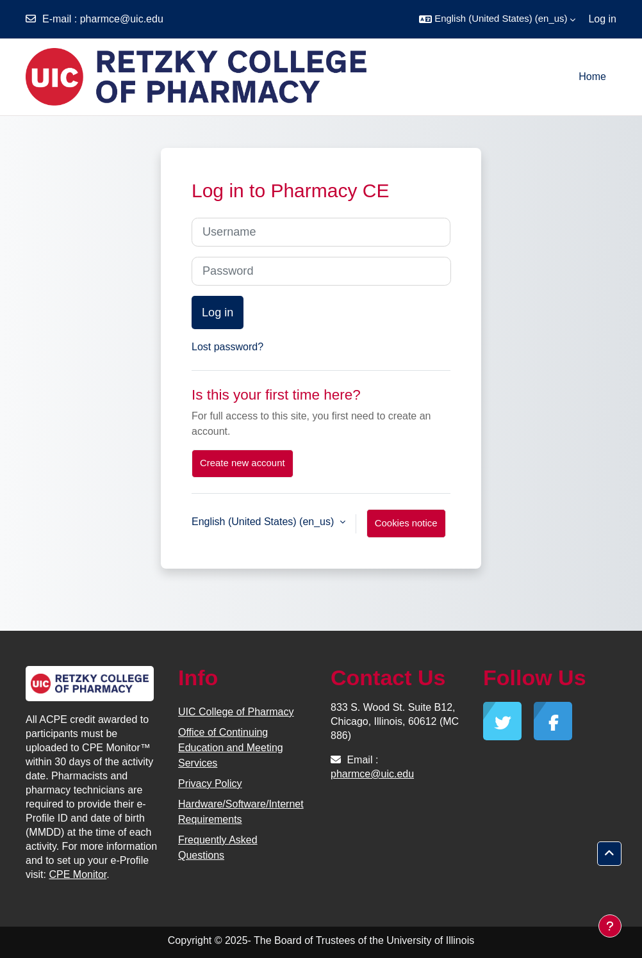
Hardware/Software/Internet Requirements (241, 812)
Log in (602, 18)
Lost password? (227, 346)
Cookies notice (406, 523)
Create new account (242, 463)
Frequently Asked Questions (218, 847)
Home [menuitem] (592, 76)
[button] (497, 19)
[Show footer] (609, 926)
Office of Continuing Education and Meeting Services (230, 747)
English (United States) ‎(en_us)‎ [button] (264, 521)
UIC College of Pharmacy (236, 711)
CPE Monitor (77, 874)
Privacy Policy (210, 783)
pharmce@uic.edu (121, 18)
